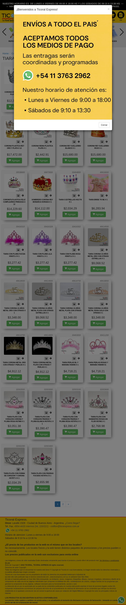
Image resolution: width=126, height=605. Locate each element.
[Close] (109, 9)
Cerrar (104, 125)
